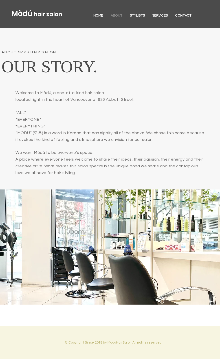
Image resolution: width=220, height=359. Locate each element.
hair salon (47, 14)
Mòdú (22, 13)
